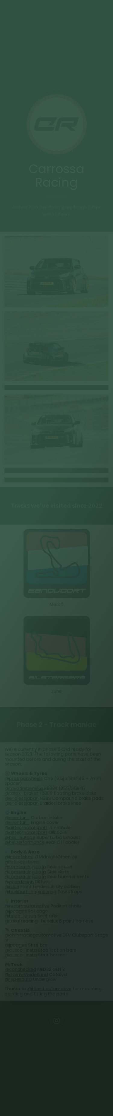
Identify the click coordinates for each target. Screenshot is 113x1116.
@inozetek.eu (19, 858)
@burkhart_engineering (30, 892)
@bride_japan (20, 917)
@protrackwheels (24, 779)
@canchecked (20, 970)
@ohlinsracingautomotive (33, 936)
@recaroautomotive (27, 907)
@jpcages (16, 912)
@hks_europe (20, 838)
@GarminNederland (26, 975)
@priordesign (19, 882)
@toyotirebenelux (24, 789)
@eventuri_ (17, 818)
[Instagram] (56, 1021)
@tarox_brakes (22, 794)
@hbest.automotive (49, 990)
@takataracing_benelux (31, 922)
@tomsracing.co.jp (25, 868)
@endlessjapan (22, 799)
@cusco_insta (21, 951)
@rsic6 (12, 887)
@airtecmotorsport (26, 828)
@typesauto (18, 980)
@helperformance (25, 843)
